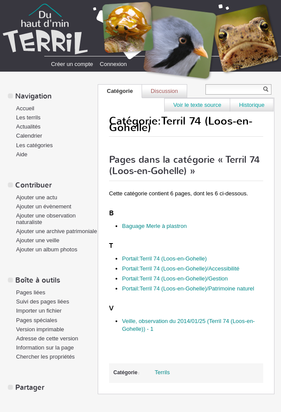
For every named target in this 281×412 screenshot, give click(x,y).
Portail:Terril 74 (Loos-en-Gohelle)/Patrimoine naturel (188, 288)
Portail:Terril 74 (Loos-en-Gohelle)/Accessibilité (180, 268)
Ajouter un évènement (43, 206)
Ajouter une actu (36, 197)
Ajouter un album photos (46, 249)
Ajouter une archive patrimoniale (56, 231)
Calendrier (29, 135)
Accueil (25, 108)
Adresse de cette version (47, 338)
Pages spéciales (36, 320)
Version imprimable (40, 329)
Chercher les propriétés (45, 356)
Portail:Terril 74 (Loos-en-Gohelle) (164, 258)
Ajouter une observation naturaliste (46, 218)
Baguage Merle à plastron (154, 226)
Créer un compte (72, 64)
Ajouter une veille (38, 240)
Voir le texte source (197, 105)
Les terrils (28, 117)
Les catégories (34, 145)
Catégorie (120, 91)
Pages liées (30, 292)
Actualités (28, 126)
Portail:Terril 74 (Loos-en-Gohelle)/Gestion (175, 278)
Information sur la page (45, 347)
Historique (251, 105)
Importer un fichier (39, 310)
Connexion (113, 64)
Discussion (164, 91)
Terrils (162, 372)
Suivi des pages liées (42, 301)
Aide (21, 154)
